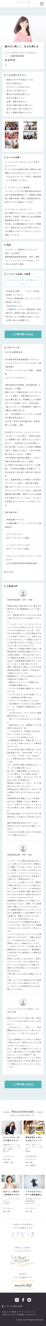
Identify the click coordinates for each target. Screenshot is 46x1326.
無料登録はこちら (15, 306)
